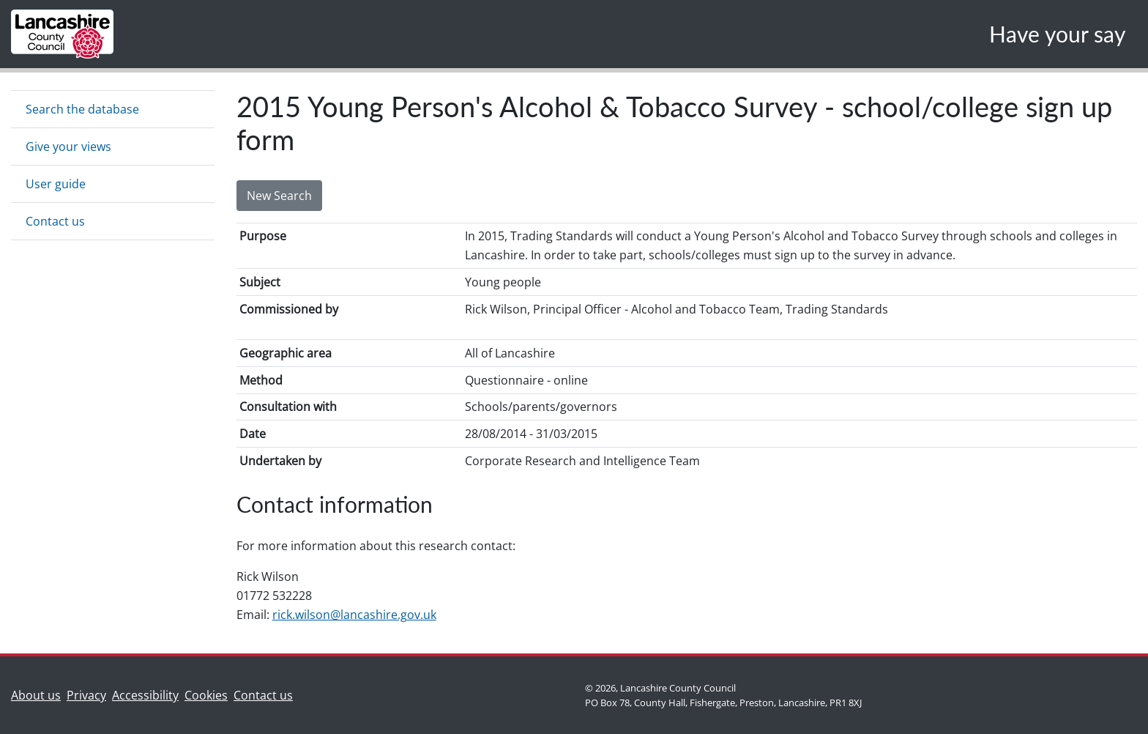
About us (39, 694)
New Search (279, 196)
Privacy (86, 695)
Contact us (55, 221)
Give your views (68, 146)
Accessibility (145, 695)
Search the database (82, 109)
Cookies (206, 695)
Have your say (1057, 34)
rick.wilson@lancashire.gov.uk (354, 615)
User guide (56, 184)
